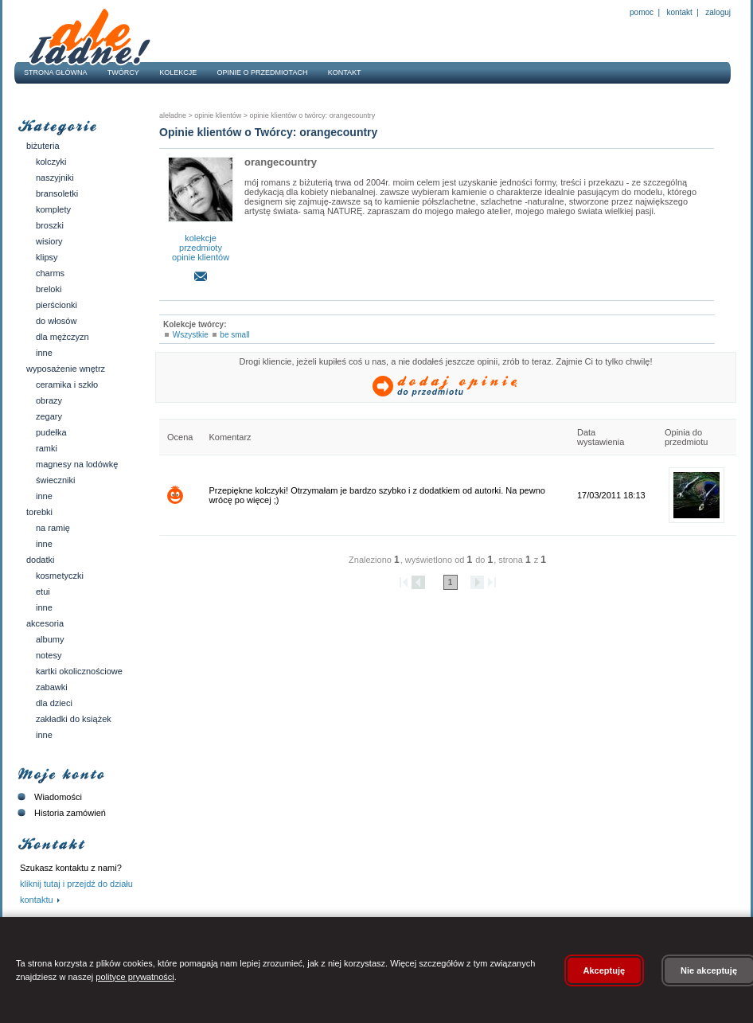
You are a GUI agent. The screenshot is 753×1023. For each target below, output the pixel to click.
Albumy (50, 639)
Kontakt (680, 12)
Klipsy (47, 257)
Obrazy (49, 400)
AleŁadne (172, 115)
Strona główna (56, 72)
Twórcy (123, 72)
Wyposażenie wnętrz (65, 368)
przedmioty (200, 247)
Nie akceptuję (709, 970)
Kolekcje (178, 72)
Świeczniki (56, 480)
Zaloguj (717, 12)
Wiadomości (48, 797)
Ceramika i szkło (67, 384)
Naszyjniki (55, 177)
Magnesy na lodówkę (77, 464)
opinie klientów (200, 257)
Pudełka (51, 432)
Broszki (50, 225)
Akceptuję (604, 970)
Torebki (39, 512)
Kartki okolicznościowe (79, 671)
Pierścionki (56, 305)
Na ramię (53, 528)
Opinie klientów (217, 115)
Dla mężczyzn (62, 337)
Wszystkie (191, 334)
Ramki (46, 448)
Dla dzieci (54, 703)
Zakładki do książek (73, 719)
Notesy (48, 655)
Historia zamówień (60, 813)
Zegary (49, 416)
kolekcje (201, 238)
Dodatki (40, 559)
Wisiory (49, 241)
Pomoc (642, 12)
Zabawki (52, 687)
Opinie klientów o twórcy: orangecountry (311, 115)
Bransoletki (57, 193)
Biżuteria (43, 145)
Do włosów (56, 321)
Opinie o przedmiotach (262, 72)
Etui (43, 591)
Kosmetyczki (60, 575)
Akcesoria (45, 623)
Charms (50, 273)
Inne (44, 352)
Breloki (48, 289)
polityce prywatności (135, 977)
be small (234, 334)
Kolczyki (51, 161)
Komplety (53, 209)
